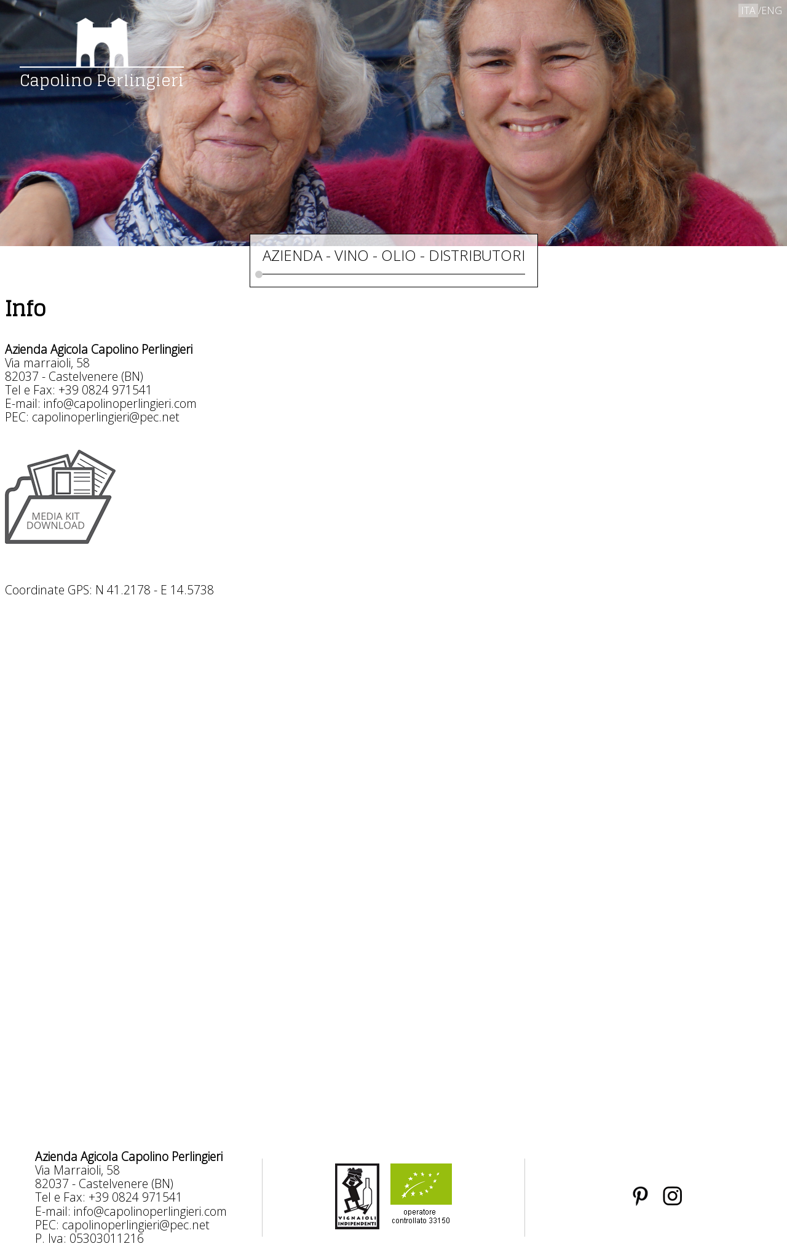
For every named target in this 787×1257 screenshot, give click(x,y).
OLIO (398, 255)
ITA (748, 10)
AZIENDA (292, 255)
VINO (351, 255)
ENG (771, 10)
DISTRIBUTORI (477, 255)
